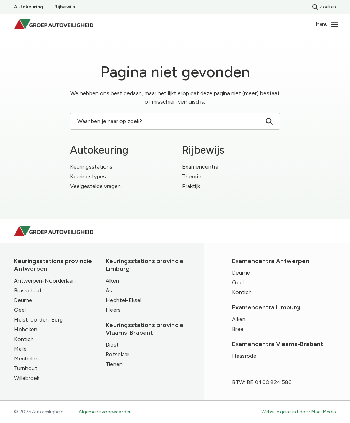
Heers (113, 310)
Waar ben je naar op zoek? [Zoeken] (175, 121)
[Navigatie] (327, 24)
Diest (112, 344)
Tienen (114, 364)
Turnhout (25, 368)
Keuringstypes (88, 176)
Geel (20, 310)
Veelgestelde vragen (95, 186)
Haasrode (244, 355)
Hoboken (25, 329)
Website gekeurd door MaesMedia (298, 412)
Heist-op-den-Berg (38, 319)
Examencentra (200, 166)
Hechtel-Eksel (123, 300)
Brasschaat (28, 290)
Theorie (191, 176)
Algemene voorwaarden (105, 412)
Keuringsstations (91, 166)
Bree (237, 329)
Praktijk (191, 186)
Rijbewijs (64, 7)
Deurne (23, 300)
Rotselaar (117, 354)
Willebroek (26, 378)
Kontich (24, 339)
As (109, 290)
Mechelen (26, 358)
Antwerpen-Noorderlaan (45, 280)
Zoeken (324, 7)
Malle (20, 348)
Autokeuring (28, 7)
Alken (112, 280)
